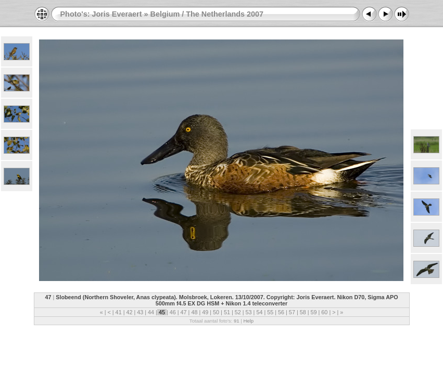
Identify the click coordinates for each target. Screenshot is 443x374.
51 (227, 312)
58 (303, 312)
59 (314, 312)
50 (216, 312)
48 (194, 312)
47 (183, 312)
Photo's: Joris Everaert (101, 14)
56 (281, 312)
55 (270, 312)
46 (173, 312)
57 (292, 312)
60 (324, 312)
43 (140, 312)
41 (118, 312)
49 (205, 312)
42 (129, 312)
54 (259, 312)
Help (248, 321)
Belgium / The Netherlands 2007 (206, 14)
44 (151, 312)
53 (249, 312)
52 (238, 312)
